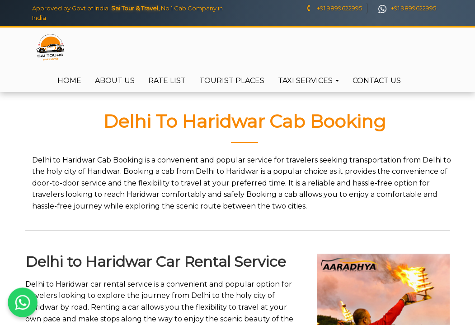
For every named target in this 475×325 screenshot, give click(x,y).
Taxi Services (308, 80)
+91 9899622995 (334, 8)
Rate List (167, 80)
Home (69, 80)
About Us (115, 80)
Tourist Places (231, 80)
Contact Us (377, 80)
